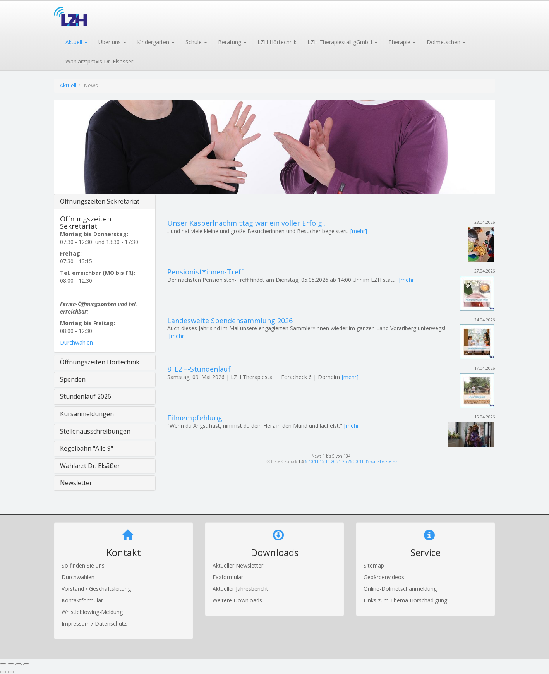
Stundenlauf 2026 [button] (85, 396)
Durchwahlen (76, 342)
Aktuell (68, 85)
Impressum (76, 623)
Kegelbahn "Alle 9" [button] (86, 448)
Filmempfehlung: (195, 417)
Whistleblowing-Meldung (92, 612)
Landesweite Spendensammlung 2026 (230, 320)
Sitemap (374, 565)
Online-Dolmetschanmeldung (400, 588)
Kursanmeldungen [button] (87, 414)
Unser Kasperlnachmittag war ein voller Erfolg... (247, 223)
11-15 (319, 461)
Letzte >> (388, 461)
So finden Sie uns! (84, 565)
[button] (76, 41)
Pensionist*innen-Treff (205, 271)
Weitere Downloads (237, 600)
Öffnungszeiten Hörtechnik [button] (99, 362)
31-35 (364, 461)
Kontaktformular (82, 600)
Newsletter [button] (76, 482)
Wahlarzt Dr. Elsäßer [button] (90, 465)
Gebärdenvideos (384, 577)
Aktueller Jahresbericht (240, 588)
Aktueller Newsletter (238, 565)
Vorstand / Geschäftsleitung (96, 588)
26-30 (353, 461)
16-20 (330, 461)
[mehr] (358, 231)
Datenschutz (111, 623)
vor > (374, 461)
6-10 (309, 461)
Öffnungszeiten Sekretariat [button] (99, 201)
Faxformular (228, 577)
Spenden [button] (73, 379)
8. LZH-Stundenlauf (199, 369)
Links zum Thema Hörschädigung (405, 600)
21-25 (341, 461)
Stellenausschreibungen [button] (95, 431)
